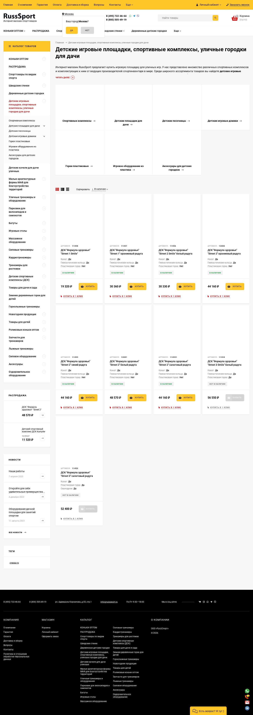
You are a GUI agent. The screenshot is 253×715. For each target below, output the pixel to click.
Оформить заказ (50, 636)
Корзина (46, 627)
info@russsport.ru (109, 602)
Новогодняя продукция (125, 663)
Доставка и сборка (78, 4)
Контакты (115, 4)
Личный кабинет (50, 632)
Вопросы (99, 4)
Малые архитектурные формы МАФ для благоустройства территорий (95, 671)
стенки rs (14, 563)
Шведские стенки (88, 643)
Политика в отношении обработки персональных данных (16, 656)
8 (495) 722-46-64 (116, 16)
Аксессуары (119, 690)
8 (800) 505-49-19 (116, 19)
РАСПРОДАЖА (87, 632)
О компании (25, 4)
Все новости (17, 532)
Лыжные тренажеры (123, 681)
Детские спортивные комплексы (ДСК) (123, 642)
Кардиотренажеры (122, 632)
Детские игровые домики (22, 136)
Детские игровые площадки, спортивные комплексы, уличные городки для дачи (94, 655)
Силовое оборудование (125, 685)
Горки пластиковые (19, 141)
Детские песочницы (20, 131)
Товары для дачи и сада (125, 648)
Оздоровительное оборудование (122, 695)
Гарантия (42, 4)
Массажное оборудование (93, 701)
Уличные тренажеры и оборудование (91, 679)
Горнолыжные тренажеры (126, 659)
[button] (208, 710)
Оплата (57, 4)
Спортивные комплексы (22, 120)
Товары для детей (122, 668)
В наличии (99, 189)
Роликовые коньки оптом (126, 672)
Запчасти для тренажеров (126, 677)
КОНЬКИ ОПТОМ (88, 627)
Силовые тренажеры (123, 627)
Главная (8, 4)
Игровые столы (88, 697)
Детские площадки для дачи (24, 126)
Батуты (84, 692)
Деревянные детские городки (95, 648)
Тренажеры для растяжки (126, 636)
